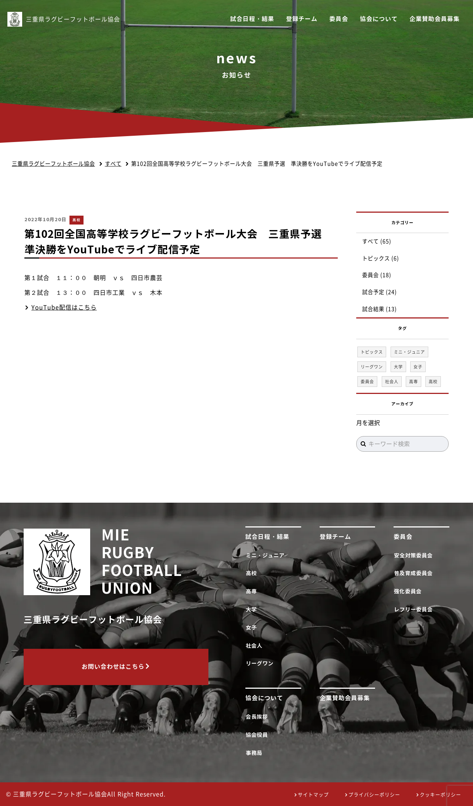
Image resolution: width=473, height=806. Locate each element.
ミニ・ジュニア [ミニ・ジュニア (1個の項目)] (409, 352)
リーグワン (260, 663)
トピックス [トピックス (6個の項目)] (372, 352)
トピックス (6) (380, 258)
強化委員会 (409, 591)
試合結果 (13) (379, 309)
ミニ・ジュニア (266, 555)
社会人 (255, 645)
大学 (252, 609)
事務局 (255, 752)
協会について (379, 19)
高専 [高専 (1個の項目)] (413, 382)
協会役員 (258, 734)
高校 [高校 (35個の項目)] (433, 382)
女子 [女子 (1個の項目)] (418, 367)
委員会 (338, 19)
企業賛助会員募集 (434, 19)
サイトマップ (313, 794)
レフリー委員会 (415, 609)
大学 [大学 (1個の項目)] (398, 367)
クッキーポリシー (440, 794)
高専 (252, 591)
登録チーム (301, 19)
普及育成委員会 (415, 573)
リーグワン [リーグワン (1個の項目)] (372, 367)
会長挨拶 (258, 716)
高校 (76, 219)
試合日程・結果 (252, 19)
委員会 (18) (376, 275)
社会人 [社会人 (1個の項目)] (391, 382)
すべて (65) (376, 241)
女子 (252, 627)
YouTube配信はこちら (64, 307)
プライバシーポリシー (374, 794)
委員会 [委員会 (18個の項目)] (367, 382)
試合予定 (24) (379, 292)
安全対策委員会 (415, 555)
